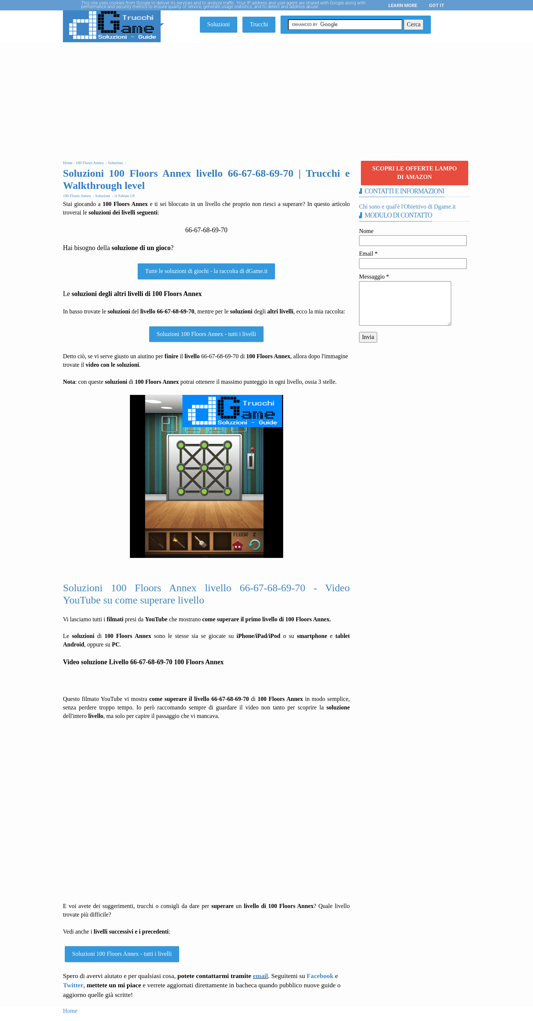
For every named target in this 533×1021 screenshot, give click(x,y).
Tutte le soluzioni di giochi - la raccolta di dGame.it (206, 271)
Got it (436, 5)
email (260, 976)
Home (70, 1011)
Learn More (402, 5)
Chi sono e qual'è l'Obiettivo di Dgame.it (407, 206)
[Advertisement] (266, 98)
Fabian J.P (126, 196)
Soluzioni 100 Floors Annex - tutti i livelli (206, 334)
